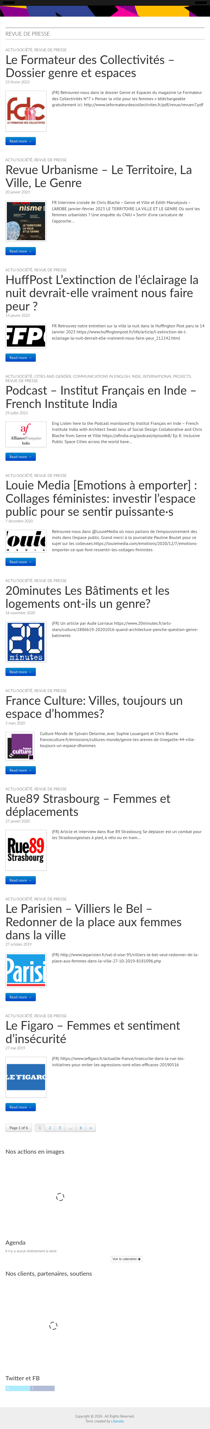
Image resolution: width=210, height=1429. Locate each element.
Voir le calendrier (126, 1259)
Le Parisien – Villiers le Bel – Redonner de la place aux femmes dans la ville (93, 921)
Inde (136, 376)
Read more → (21, 141)
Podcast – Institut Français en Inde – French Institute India (101, 396)
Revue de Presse (50, 49)
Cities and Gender (52, 376)
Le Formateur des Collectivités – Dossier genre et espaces (90, 66)
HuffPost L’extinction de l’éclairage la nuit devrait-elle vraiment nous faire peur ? (102, 292)
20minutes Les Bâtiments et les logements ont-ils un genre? (87, 596)
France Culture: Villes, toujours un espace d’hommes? (94, 706)
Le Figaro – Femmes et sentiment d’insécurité (92, 1031)
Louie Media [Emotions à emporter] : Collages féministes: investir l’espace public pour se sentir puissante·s (101, 498)
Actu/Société (19, 49)
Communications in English (101, 376)
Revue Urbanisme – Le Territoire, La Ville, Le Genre (98, 176)
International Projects (167, 376)
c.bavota (117, 1421)
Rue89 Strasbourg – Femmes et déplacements (88, 804)
